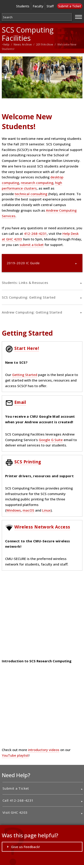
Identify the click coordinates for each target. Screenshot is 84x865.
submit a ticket (31, 244)
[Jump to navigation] (78, 16)
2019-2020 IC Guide (23, 263)
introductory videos (43, 749)
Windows (13, 510)
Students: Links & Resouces (25, 282)
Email (20, 402)
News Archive (23, 44)
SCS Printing (27, 461)
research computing (37, 182)
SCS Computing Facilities (28, 34)
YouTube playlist (15, 755)
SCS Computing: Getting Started (29, 297)
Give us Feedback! (25, 846)
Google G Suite (51, 440)
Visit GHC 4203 (14, 812)
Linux (46, 510)
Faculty (38, 6)
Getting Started (24, 374)
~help (6, 44)
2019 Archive (44, 44)
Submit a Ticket (69, 6)
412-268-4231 (35, 233)
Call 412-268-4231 (17, 800)
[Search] (37, 17)
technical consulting (31, 194)
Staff (50, 6)
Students (22, 6)
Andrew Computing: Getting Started (32, 312)
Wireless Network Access (42, 527)
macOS (28, 510)
